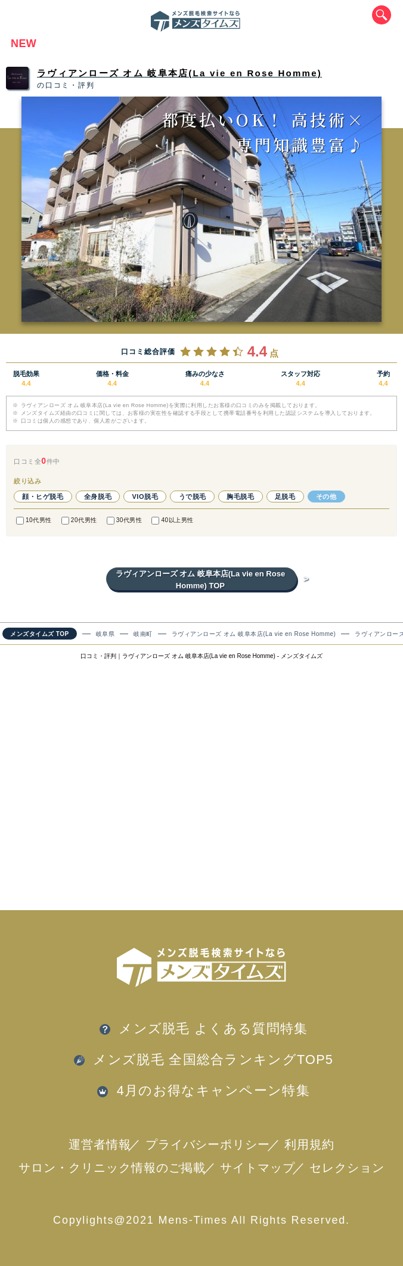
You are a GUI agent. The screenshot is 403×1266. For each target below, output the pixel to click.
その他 (326, 496)
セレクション (347, 1167)
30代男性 (124, 521)
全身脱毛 (97, 496)
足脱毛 (285, 496)
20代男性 (79, 521)
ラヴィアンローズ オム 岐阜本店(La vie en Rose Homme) (179, 73)
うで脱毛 (192, 496)
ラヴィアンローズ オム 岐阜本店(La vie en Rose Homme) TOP (206, 579)
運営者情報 (100, 1144)
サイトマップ (257, 1167)
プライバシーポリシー (208, 1144)
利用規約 (309, 1144)
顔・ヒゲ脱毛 (42, 496)
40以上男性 (172, 521)
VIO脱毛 (145, 496)
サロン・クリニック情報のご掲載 (112, 1167)
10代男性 (34, 521)
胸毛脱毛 (240, 496)
